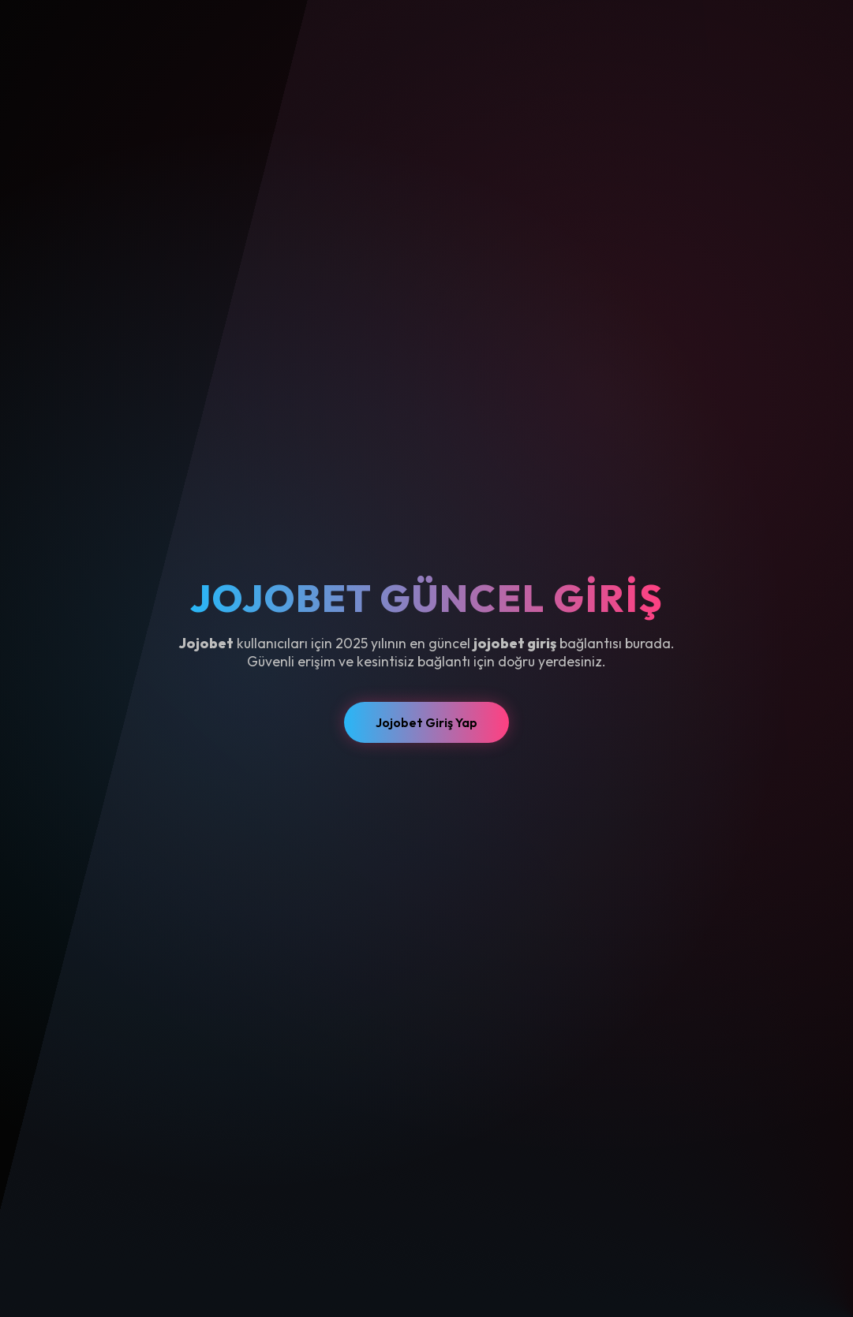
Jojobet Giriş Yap (426, 722)
